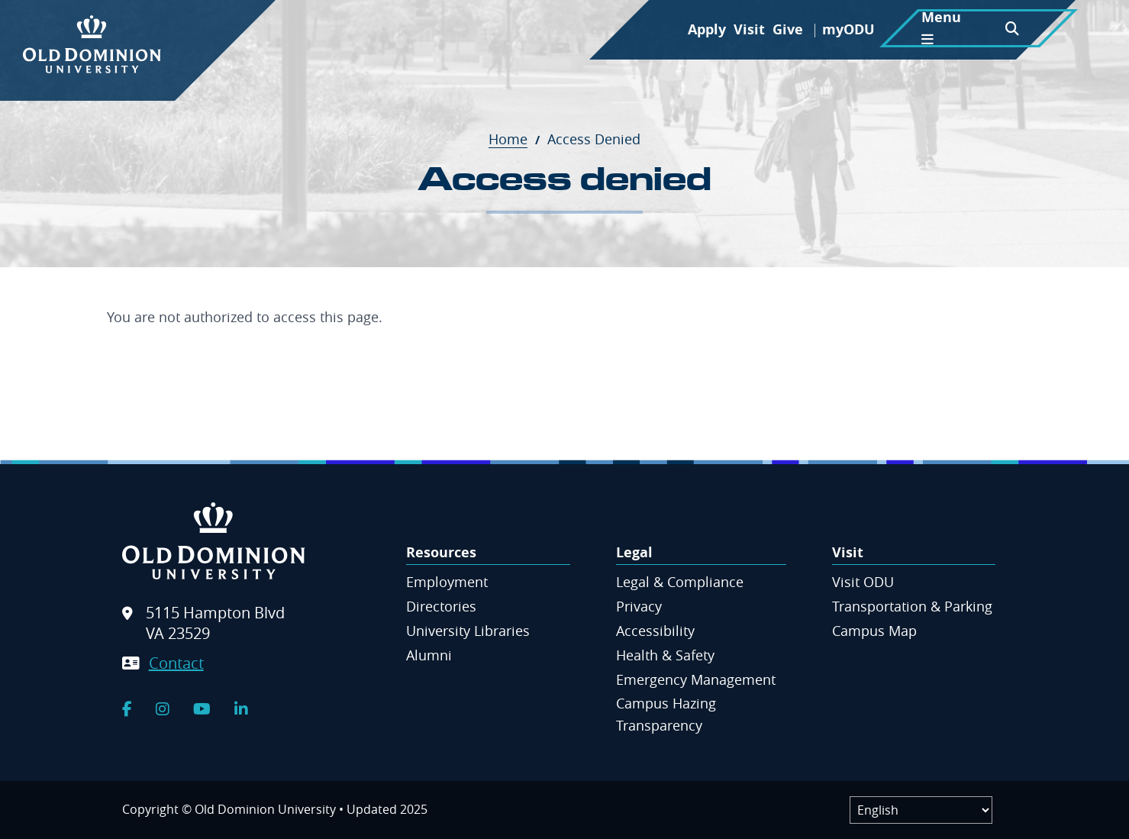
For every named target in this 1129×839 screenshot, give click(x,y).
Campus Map (874, 630)
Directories (441, 606)
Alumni (429, 655)
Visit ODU (863, 582)
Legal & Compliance (680, 582)
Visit (749, 29)
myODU (848, 29)
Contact (176, 663)
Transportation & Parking (912, 606)
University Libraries (468, 630)
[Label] (921, 810)
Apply (707, 29)
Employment (447, 582)
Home (516, 139)
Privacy (639, 606)
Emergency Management (696, 679)
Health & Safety (665, 655)
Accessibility (655, 630)
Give (788, 29)
